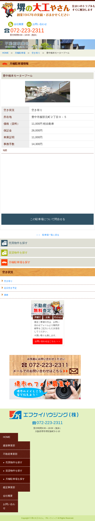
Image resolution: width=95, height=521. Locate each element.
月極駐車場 (20, 53)
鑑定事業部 (9, 487)
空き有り (36, 53)
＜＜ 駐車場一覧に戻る (47, 235)
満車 (6, 295)
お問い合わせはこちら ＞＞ (47, 341)
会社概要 (16, 24)
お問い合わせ (36, 24)
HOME (5, 53)
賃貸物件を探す (14, 253)
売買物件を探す (14, 243)
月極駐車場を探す (15, 262)
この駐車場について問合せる (47, 219)
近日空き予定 (10, 288)
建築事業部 (9, 445)
